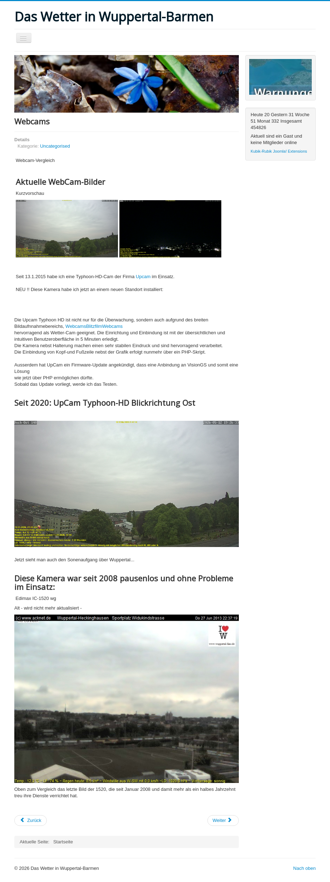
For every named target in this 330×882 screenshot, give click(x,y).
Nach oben (304, 868)
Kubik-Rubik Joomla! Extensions (279, 151)
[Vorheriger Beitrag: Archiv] (30, 820)
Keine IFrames (280, 77)
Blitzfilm (94, 326)
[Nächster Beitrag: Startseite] (223, 820)
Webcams (75, 326)
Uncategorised (55, 146)
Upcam (143, 276)
